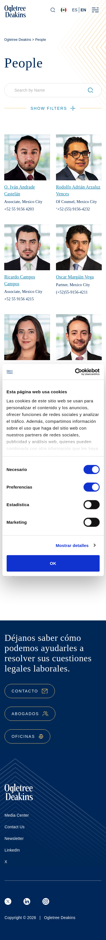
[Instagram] (45, 901)
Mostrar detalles (72, 545)
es (74, 10)
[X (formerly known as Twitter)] (8, 901)
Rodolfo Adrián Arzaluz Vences (78, 190)
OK (53, 563)
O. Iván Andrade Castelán (19, 190)
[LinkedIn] (26, 901)
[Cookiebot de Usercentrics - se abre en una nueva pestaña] (75, 371)
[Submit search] (93, 90)
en (83, 10)
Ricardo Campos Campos (19, 280)
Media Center (17, 815)
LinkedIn (12, 850)
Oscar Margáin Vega (75, 276)
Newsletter (14, 838)
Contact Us (15, 827)
